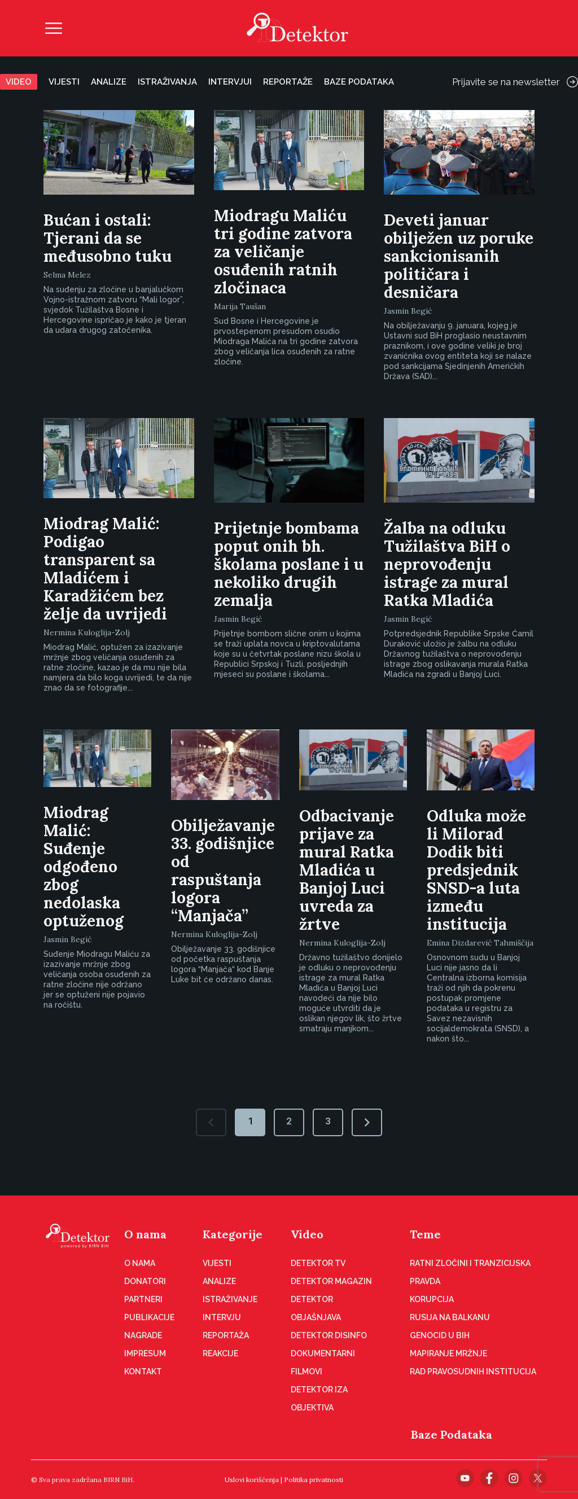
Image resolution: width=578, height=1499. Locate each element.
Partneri (143, 1299)
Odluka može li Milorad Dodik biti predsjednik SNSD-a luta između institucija (476, 870)
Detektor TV (318, 1263)
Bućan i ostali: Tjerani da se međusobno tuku (107, 238)
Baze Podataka (451, 1434)
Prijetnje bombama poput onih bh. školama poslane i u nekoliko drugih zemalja (289, 564)
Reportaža (226, 1335)
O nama (145, 1234)
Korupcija (432, 1299)
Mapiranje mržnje (448, 1353)
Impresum (145, 1353)
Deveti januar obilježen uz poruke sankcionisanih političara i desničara (458, 256)
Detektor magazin (331, 1281)
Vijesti (64, 82)
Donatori (145, 1281)
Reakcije (220, 1353)
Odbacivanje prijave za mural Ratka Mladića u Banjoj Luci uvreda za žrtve (346, 870)
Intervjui (230, 82)
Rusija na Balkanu (450, 1317)
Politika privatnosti (313, 1479)
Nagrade (143, 1335)
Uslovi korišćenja (252, 1479)
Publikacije (149, 1317)
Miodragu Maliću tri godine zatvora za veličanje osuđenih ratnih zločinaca (283, 251)
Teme (425, 1234)
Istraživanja (167, 82)
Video (19, 82)
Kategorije (232, 1234)
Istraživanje (230, 1299)
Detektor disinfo (329, 1335)
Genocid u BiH (440, 1335)
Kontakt (143, 1371)
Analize (108, 82)
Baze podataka (359, 82)
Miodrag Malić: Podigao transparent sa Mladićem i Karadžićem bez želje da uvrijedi (105, 568)
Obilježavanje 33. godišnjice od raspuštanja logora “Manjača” (223, 870)
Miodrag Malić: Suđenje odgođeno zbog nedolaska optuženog (83, 866)
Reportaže (288, 82)
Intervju (222, 1317)
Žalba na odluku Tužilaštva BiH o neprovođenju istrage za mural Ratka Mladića (447, 564)
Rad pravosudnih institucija (473, 1371)
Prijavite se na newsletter (515, 81)
